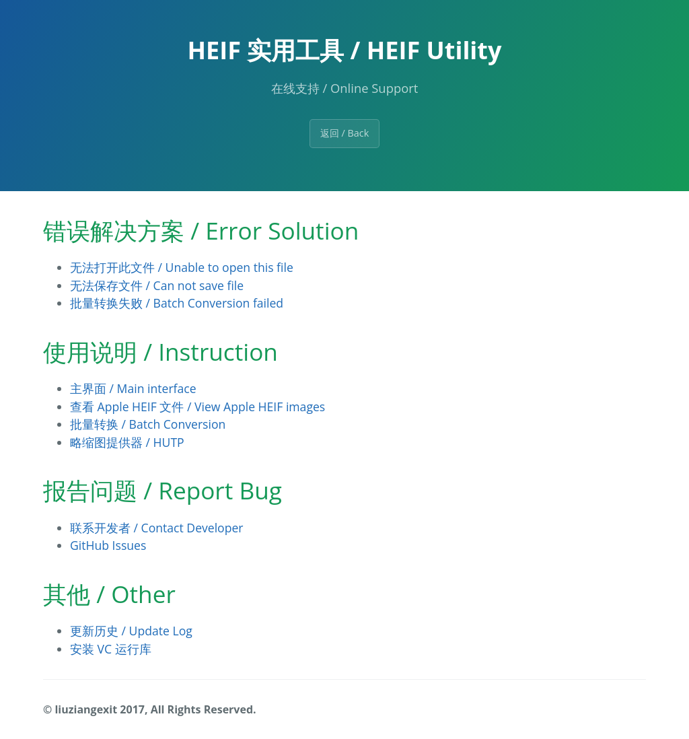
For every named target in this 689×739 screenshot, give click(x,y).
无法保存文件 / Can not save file (157, 285)
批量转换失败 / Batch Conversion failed (176, 303)
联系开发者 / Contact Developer (157, 528)
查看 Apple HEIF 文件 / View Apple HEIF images (197, 406)
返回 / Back (344, 133)
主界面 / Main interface (133, 388)
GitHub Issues (108, 545)
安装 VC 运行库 (110, 649)
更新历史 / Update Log (131, 631)
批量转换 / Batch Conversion (147, 424)
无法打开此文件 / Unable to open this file (181, 267)
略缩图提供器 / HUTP (127, 442)
